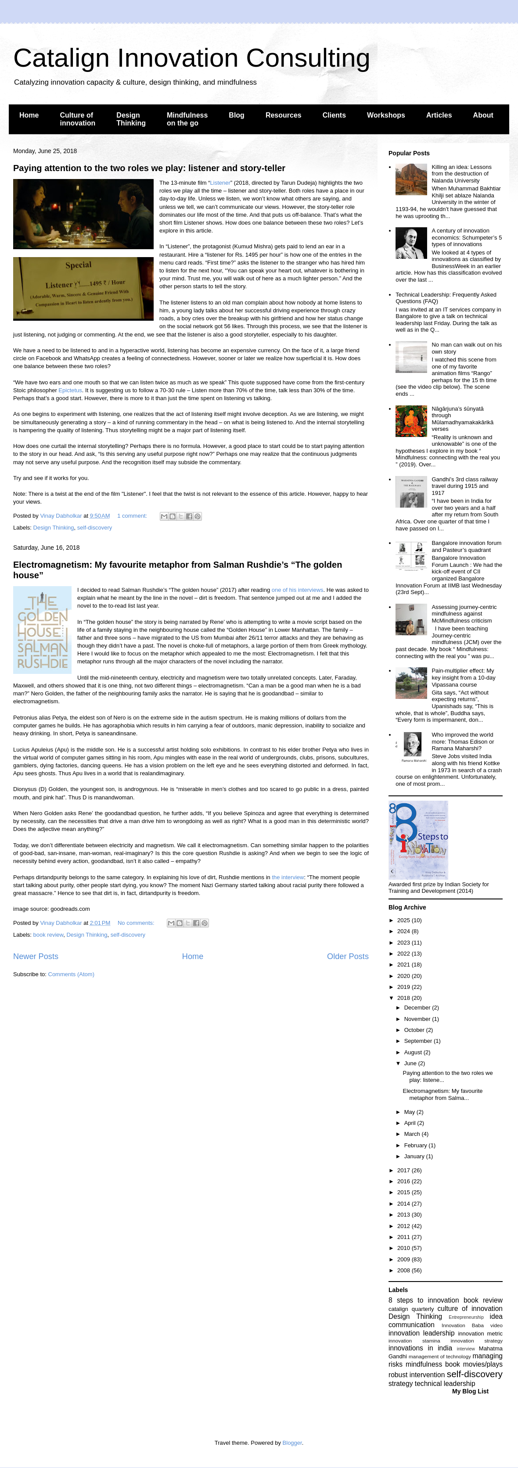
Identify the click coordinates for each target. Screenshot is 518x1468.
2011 (404, 1237)
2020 (404, 976)
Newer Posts (35, 956)
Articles (439, 115)
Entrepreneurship (466, 1317)
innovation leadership (421, 1333)
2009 (404, 1259)
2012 (404, 1226)
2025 (404, 920)
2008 (404, 1270)
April (410, 1123)
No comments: (137, 923)
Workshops (386, 115)
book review (48, 934)
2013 (404, 1214)
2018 (404, 998)
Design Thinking (131, 119)
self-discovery (94, 527)
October (415, 1030)
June (411, 1063)
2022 (404, 953)
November (418, 1019)
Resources (284, 115)
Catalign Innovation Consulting (192, 57)
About (483, 115)
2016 (404, 1181)
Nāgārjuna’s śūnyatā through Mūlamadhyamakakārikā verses (462, 419)
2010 (404, 1248)
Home (29, 115)
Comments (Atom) (71, 974)
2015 (404, 1192)
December (418, 1007)
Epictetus (70, 390)
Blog (237, 115)
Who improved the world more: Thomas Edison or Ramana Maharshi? (463, 741)
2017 (404, 1170)
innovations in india (420, 1348)
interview (466, 1348)
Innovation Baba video (472, 1325)
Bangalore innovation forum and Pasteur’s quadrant (466, 546)
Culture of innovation (77, 119)
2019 (404, 987)
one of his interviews (298, 590)
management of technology (440, 1356)
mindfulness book (433, 1364)
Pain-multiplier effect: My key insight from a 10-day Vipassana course (463, 677)
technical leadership (445, 1383)
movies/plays (483, 1364)
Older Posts (348, 956)
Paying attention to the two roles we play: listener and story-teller (149, 168)
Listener (220, 182)
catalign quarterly (411, 1309)
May (410, 1112)
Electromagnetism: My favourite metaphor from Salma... (442, 1094)
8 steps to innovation (423, 1300)
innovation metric (480, 1333)
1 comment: (133, 515)
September (419, 1041)
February (416, 1145)
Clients (334, 115)
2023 (404, 942)
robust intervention (416, 1374)
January (415, 1156)
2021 (404, 964)
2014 (404, 1203)
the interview (288, 877)
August (414, 1052)
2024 (404, 931)
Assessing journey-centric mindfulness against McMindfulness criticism (464, 614)
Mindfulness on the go (187, 119)
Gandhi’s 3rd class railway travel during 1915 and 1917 (465, 486)
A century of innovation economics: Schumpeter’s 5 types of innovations (467, 237)
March (413, 1134)
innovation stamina (414, 1340)
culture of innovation (470, 1308)
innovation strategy (477, 1340)
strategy (400, 1383)
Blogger (292, 1442)
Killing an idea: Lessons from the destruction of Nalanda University (462, 174)
